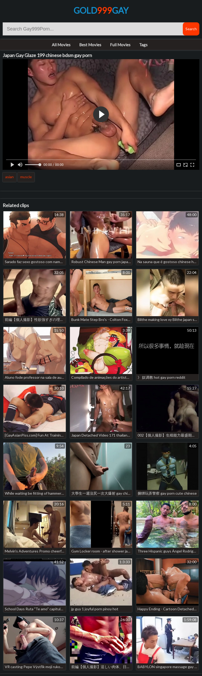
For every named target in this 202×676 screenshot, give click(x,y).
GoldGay (101, 10)
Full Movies (120, 44)
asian (9, 177)
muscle (26, 177)
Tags (143, 44)
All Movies (61, 44)
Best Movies (90, 44)
